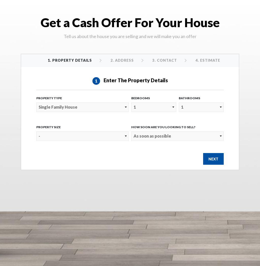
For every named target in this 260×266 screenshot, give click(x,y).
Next (213, 159)
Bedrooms (140, 98)
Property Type (49, 98)
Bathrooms (189, 98)
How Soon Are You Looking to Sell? (163, 127)
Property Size (48, 127)
